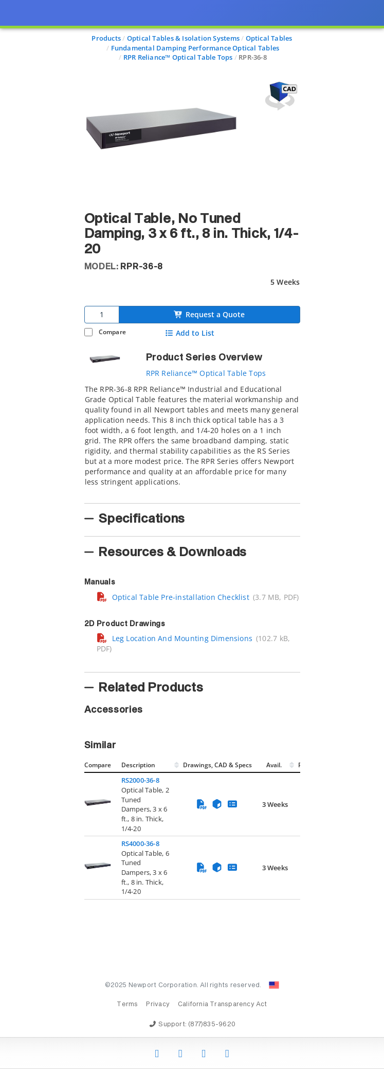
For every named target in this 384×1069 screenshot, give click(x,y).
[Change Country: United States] (274, 985)
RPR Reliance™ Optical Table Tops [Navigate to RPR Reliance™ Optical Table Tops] (178, 57)
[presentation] (192, 534)
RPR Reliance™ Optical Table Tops (206, 373)
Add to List (189, 333)
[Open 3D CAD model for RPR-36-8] (279, 96)
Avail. (274, 765)
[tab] (192, 441)
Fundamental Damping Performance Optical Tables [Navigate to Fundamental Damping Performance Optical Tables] (195, 48)
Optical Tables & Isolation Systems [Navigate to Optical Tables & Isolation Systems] (183, 38)
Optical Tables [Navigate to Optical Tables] (269, 38)
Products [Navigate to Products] (106, 38)
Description (138, 765)
